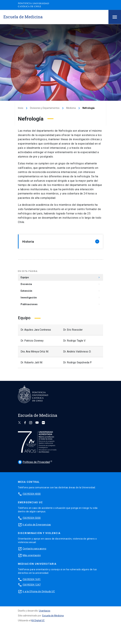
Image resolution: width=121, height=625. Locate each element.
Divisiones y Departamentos (44, 108)
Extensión (60, 290)
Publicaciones (60, 304)
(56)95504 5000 (32, 518)
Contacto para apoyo (34, 548)
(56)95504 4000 (32, 494)
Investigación (60, 297)
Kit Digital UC (38, 620)
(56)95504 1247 (32, 585)
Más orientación (32, 555)
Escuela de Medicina (53, 615)
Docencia (60, 284)
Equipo (60, 277)
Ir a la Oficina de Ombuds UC (39, 591)
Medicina (71, 108)
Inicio (20, 108)
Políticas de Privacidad (34, 462)
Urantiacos (44, 610)
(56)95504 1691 (32, 579)
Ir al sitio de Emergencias (37, 524)
